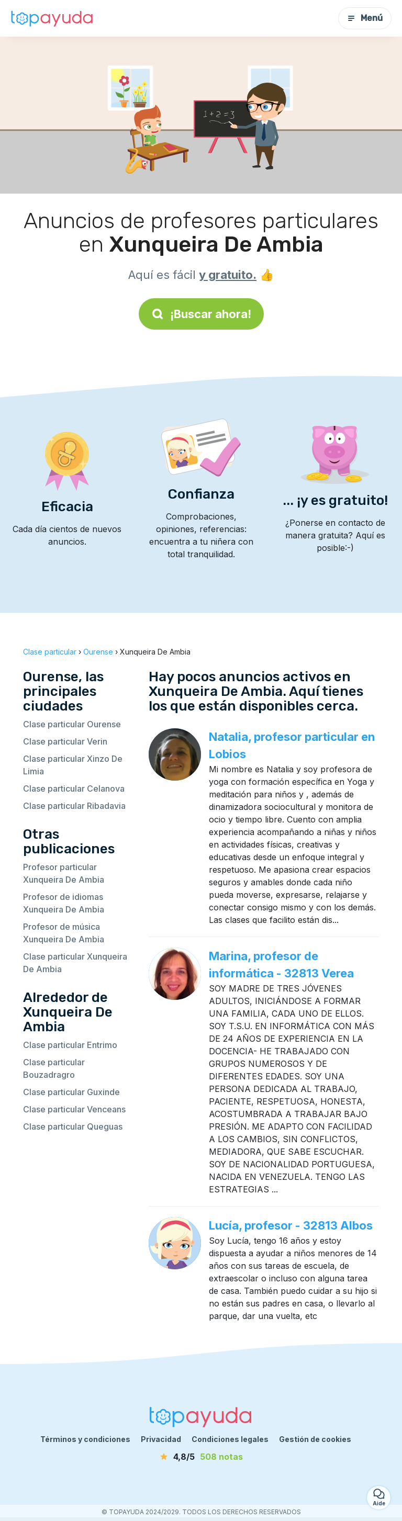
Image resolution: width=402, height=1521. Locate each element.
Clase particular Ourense (72, 724)
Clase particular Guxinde (71, 1092)
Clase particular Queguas (72, 1126)
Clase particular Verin (65, 741)
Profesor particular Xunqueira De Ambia (63, 873)
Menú (365, 18)
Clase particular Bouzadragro (54, 1068)
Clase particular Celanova (74, 788)
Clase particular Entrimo (70, 1045)
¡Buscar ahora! (201, 314)
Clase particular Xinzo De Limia (72, 764)
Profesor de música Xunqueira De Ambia (63, 932)
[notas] (201, 1456)
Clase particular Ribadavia (74, 806)
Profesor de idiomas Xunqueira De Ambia (63, 903)
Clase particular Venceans (74, 1109)
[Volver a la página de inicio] (52, 18)
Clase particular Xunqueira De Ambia (75, 962)
